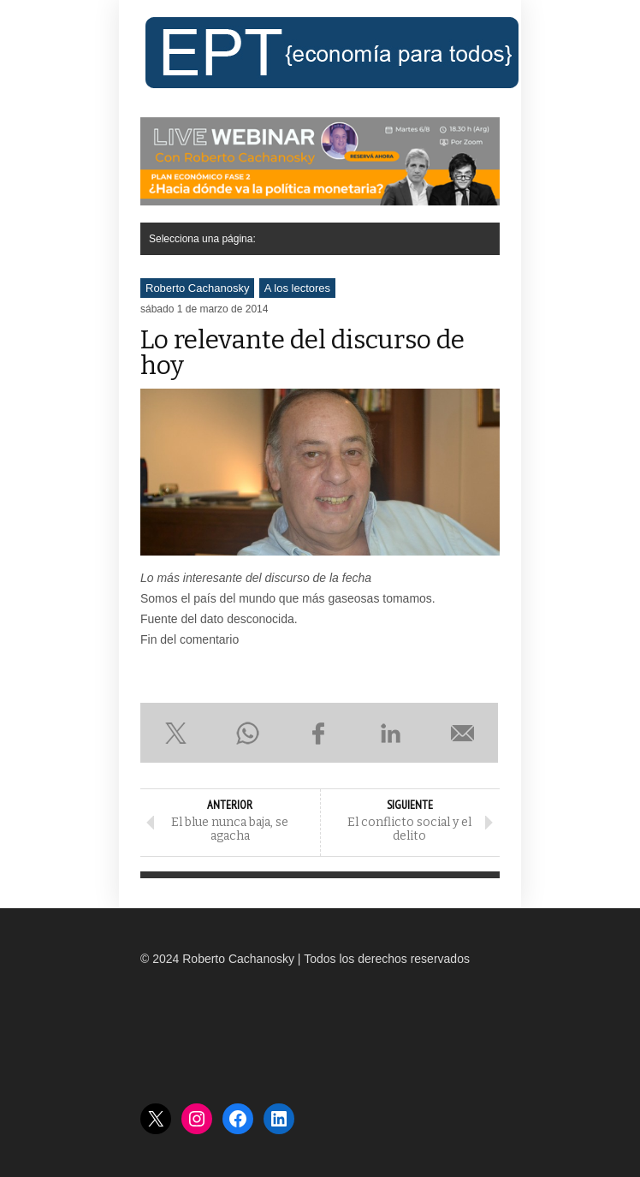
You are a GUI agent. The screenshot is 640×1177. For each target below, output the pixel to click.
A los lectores (297, 288)
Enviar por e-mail (462, 733)
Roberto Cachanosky (197, 288)
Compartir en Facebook (319, 733)
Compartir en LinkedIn (391, 733)
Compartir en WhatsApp (248, 733)
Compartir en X (176, 733)
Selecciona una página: (202, 239)
